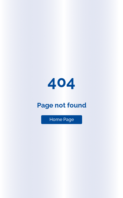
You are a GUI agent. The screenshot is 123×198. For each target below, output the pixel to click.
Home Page (61, 119)
